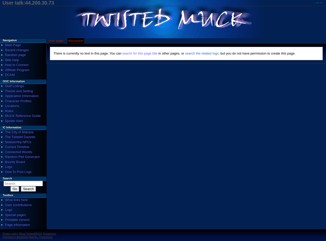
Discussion (76, 41)
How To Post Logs (18, 172)
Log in (319, 2)
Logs (8, 167)
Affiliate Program (17, 70)
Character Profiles (18, 101)
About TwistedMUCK (30, 233)
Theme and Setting (19, 91)
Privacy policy (10, 233)
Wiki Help (12, 60)
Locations (12, 106)
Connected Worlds (18, 152)
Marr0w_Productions (41, 237)
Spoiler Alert (14, 121)
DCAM (10, 75)
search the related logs (202, 53)
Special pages (15, 215)
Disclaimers (49, 233)
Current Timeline (17, 147)
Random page (15, 55)
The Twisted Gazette (20, 137)
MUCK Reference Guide (23, 116)
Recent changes (17, 50)
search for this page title (139, 53)
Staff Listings (14, 86)
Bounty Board (15, 162)
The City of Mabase (19, 132)
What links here (16, 200)
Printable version (17, 220)
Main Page (13, 45)
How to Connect (17, 65)
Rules (9, 111)
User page (56, 41)
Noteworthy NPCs (18, 142)
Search (7, 178)
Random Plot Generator (22, 157)
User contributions (18, 205)
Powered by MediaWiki (16, 237)
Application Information (22, 96)
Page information (17, 225)
